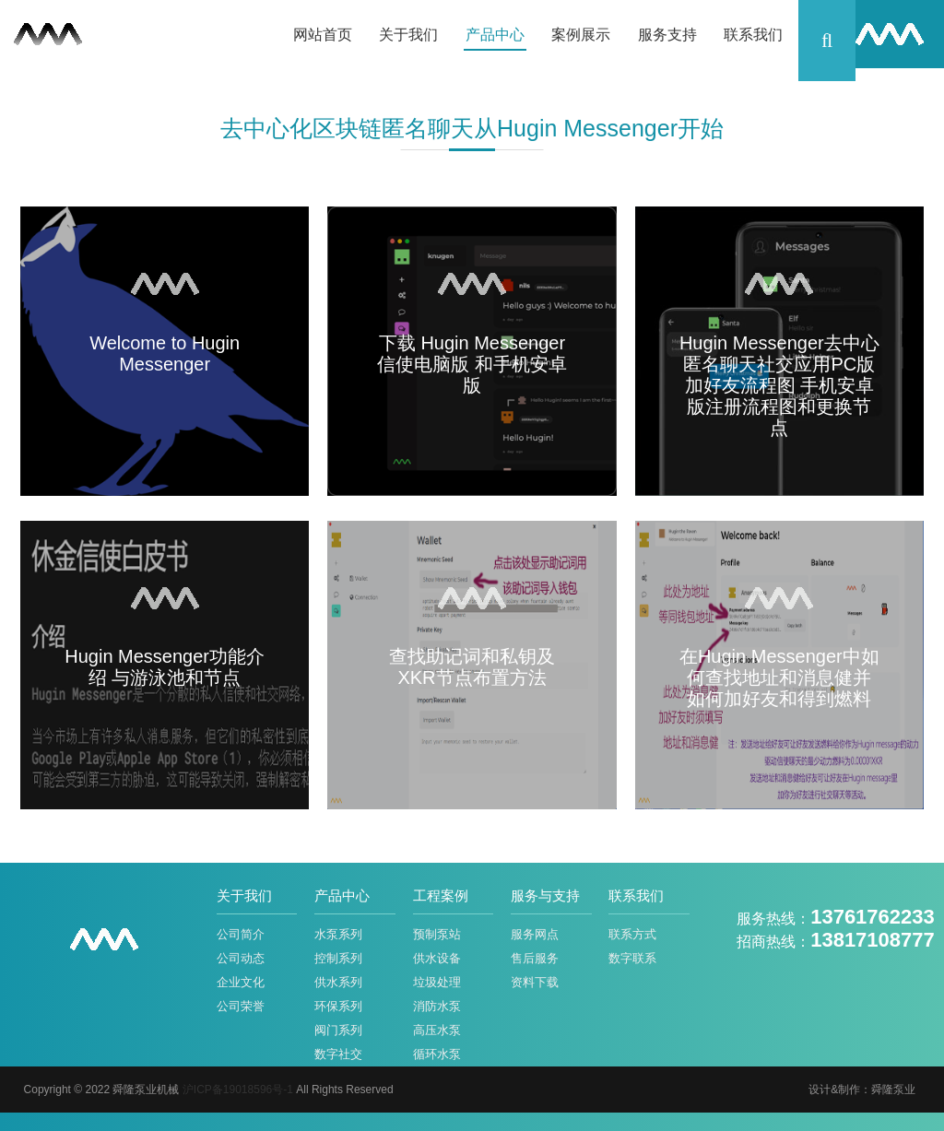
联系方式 (632, 934)
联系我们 (753, 34)
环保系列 (338, 1006)
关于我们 (408, 34)
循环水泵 (437, 1054)
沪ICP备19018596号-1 (238, 1089)
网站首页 (322, 34)
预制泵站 (437, 934)
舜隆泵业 (893, 1089)
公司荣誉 (241, 1006)
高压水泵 (437, 1030)
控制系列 (338, 958)
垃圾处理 (437, 982)
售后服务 (535, 958)
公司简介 (241, 934)
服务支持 (667, 34)
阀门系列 (338, 1030)
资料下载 (535, 982)
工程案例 (440, 895)
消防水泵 (437, 1006)
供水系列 (338, 982)
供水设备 (437, 958)
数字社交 (338, 1054)
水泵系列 (338, 934)
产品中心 (495, 34)
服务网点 (535, 934)
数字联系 (632, 958)
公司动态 (241, 958)
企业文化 (241, 982)
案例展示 (580, 34)
